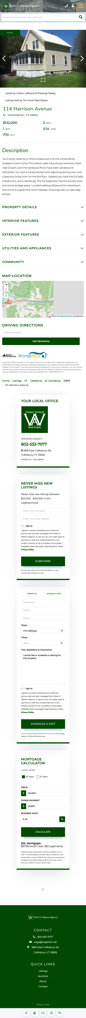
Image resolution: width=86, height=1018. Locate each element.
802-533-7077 (34, 441)
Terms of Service (35, 733)
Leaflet (54, 322)
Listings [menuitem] (43, 974)
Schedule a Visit (54, 590)
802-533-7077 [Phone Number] (61, 6)
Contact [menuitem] (42, 989)
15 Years (42, 773)
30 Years (28, 773)
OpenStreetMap (66, 322)
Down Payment (30, 797)
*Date (24, 622)
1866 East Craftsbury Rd (43, 953)
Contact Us (26, 456)
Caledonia (36, 377)
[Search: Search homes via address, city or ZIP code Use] (43, 21)
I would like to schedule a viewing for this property (43, 665)
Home (6, 377)
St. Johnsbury (53, 377)
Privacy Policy (27, 547)
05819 (66, 377)
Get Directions (70, 338)
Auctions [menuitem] (43, 979)
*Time (24, 634)
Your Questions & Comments (36, 646)
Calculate (43, 828)
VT (25, 377)
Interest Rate (29, 810)
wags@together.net (43, 945)
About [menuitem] (43, 984)
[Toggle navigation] (80, 7)
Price (24, 784)
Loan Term (28, 767)
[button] (81, 21)
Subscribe (43, 558)
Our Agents (38, 456)
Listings (16, 377)
